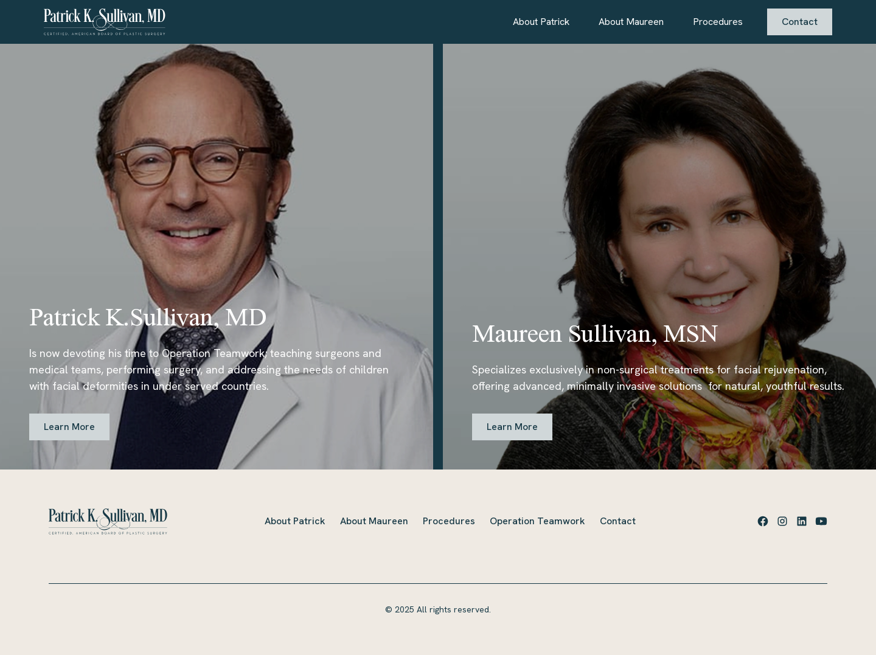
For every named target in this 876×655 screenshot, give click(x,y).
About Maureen (631, 21)
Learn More (69, 426)
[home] (104, 22)
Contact (800, 21)
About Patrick (541, 21)
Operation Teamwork (537, 521)
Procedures (718, 21)
